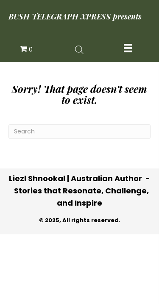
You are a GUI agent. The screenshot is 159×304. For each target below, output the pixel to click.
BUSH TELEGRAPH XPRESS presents (75, 16)
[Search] (79, 131)
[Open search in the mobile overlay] (79, 49)
